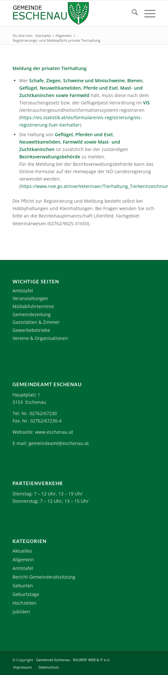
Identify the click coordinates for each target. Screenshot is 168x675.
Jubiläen (21, 611)
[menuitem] (131, 13)
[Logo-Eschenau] (70, 13)
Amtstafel (23, 291)
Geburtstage (26, 594)
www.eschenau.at (54, 432)
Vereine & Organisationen (40, 338)
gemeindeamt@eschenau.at (59, 443)
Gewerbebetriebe (31, 330)
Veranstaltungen (30, 298)
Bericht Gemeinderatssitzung (44, 577)
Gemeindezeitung (32, 314)
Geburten (23, 585)
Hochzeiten (25, 603)
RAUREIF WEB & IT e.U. (91, 659)
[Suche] (131, 13)
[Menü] (146, 13)
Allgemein (23, 559)
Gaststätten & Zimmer (36, 322)
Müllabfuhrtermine (33, 306)
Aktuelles (22, 551)
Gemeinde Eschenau (53, 659)
